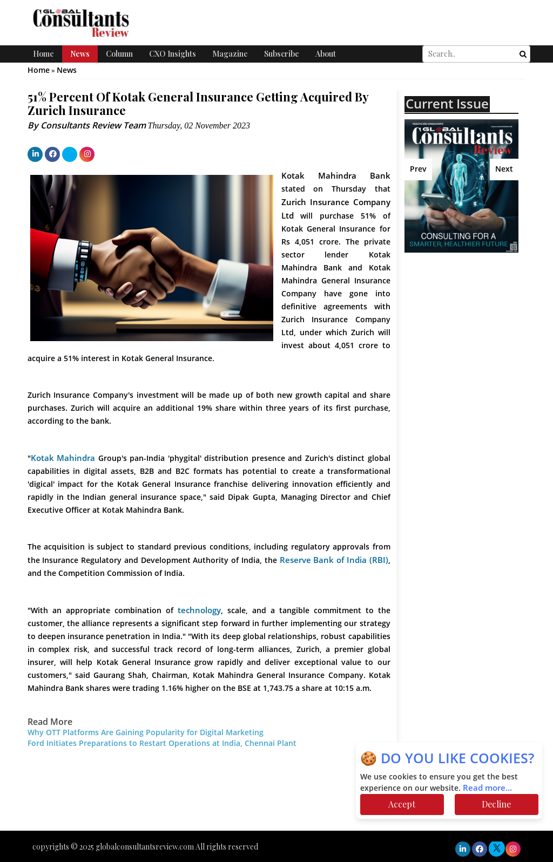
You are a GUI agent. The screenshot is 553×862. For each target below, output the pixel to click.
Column (119, 54)
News (80, 54)
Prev (418, 169)
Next (504, 169)
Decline (496, 804)
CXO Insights (172, 54)
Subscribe (281, 54)
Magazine (230, 54)
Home (43, 54)
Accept (401, 804)
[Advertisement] (478, 357)
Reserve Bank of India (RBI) (334, 560)
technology (199, 610)
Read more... (487, 788)
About (325, 54)
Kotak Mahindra (64, 458)
